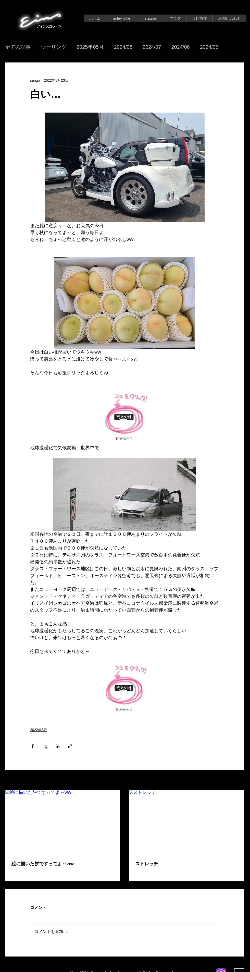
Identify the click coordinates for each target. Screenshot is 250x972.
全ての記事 (18, 47)
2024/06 (180, 47)
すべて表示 (235, 780)
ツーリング (53, 47)
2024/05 (209, 47)
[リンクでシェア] (70, 746)
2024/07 (152, 47)
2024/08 (123, 47)
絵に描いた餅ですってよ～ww (42, 863)
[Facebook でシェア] (32, 746)
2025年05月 (90, 47)
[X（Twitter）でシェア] (45, 746)
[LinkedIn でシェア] (57, 746)
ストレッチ (146, 863)
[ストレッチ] (186, 822)
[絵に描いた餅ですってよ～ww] (62, 822)
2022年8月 (38, 730)
